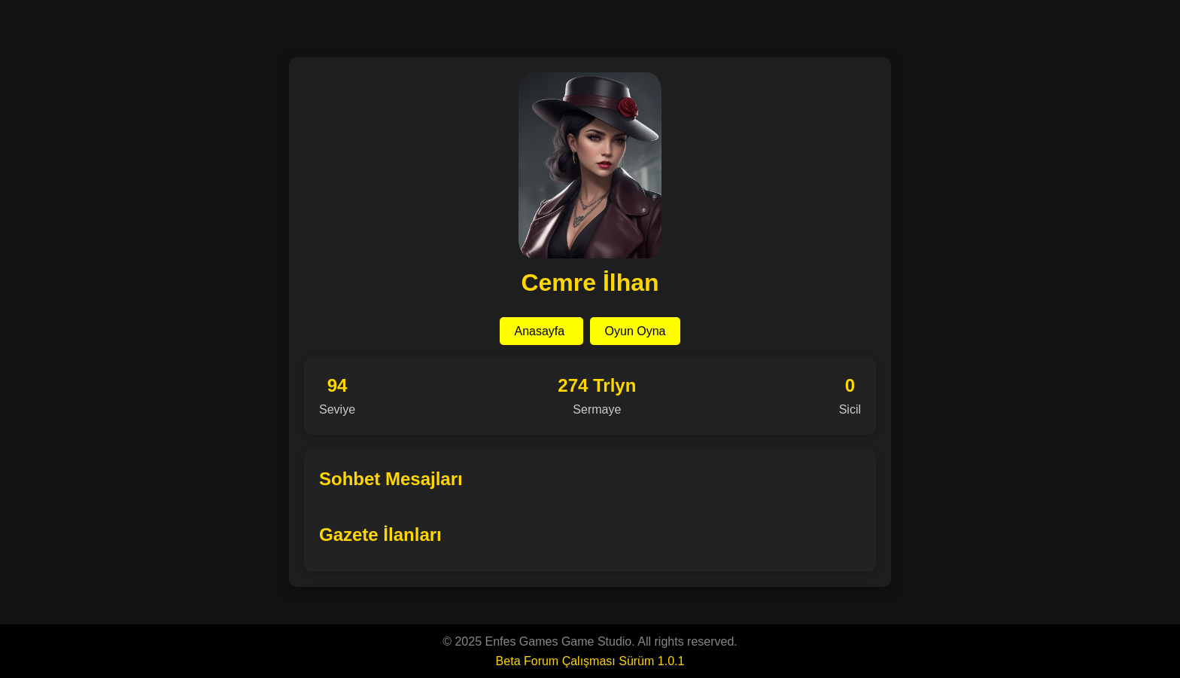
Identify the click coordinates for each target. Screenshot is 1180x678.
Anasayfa (541, 331)
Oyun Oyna (635, 331)
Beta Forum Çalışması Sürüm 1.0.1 (590, 661)
